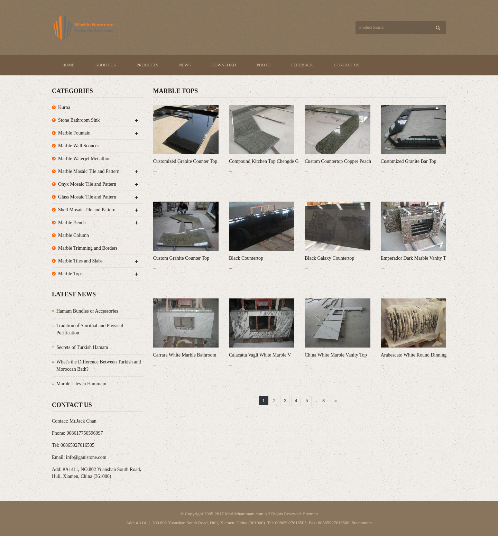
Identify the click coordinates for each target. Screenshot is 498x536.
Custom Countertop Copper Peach (338, 161)
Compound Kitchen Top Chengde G (264, 161)
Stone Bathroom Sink (79, 120)
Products (147, 65)
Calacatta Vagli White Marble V (260, 355)
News (185, 65)
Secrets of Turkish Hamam (82, 347)
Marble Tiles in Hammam (81, 383)
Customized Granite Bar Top (408, 161)
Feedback (302, 65)
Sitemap (310, 513)
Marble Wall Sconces (78, 145)
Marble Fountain (74, 133)
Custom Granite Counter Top (181, 258)
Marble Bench (72, 222)
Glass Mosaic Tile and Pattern (87, 197)
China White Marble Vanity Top (336, 355)
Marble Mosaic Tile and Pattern (88, 171)
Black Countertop (246, 258)
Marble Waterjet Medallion (84, 158)
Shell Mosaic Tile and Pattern (87, 209)
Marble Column (73, 235)
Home (68, 65)
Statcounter (362, 522)
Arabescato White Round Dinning (414, 355)
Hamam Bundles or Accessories (87, 311)
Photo (263, 65)
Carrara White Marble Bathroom (184, 355)
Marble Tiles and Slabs (80, 261)
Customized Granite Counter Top (185, 161)
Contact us (346, 65)
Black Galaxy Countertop (329, 258)
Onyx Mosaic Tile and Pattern (87, 184)
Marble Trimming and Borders (88, 248)
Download (224, 65)
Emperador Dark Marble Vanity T (413, 258)
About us (105, 65)
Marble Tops (70, 273)
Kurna (64, 107)
